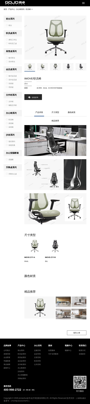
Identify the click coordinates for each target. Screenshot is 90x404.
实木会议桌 (13, 80)
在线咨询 (33, 97)
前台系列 (10, 19)
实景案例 (51, 350)
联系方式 (82, 350)
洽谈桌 (11, 83)
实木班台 (12, 61)
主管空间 (37, 357)
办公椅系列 (20, 9)
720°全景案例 (53, 354)
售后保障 (7, 364)
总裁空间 (37, 350)
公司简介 (7, 350)
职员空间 (37, 361)
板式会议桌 (13, 76)
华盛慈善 (7, 361)
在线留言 (82, 354)
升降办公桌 (13, 174)
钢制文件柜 (13, 105)
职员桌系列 (11, 33)
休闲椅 (11, 127)
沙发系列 (10, 135)
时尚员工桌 (13, 43)
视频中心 (68, 350)
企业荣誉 (7, 357)
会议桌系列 (11, 69)
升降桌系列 (11, 167)
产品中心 (11, 9)
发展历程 (7, 354)
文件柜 (11, 101)
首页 (5, 9)
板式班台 (12, 58)
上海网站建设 (81, 398)
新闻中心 (7, 368)
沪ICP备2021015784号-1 (20, 401)
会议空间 (37, 354)
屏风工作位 (13, 40)
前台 (10, 25)
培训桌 (11, 87)
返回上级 (76, 333)
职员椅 (28, 9)
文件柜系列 (11, 95)
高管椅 (11, 123)
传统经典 (12, 145)
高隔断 (11, 159)
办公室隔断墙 (12, 153)
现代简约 (12, 141)
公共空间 (37, 364)
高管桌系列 (11, 51)
